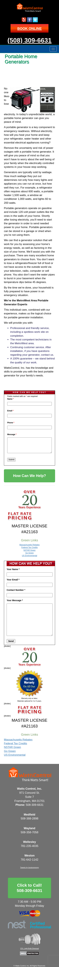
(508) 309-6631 (29, 40)
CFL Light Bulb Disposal (29, 948)
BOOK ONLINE (29, 28)
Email (10, 411)
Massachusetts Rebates (29, 545)
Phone (10, 423)
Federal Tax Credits (29, 547)
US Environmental (29, 556)
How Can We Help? (29, 476)
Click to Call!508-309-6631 (29, 888)
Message (12, 434)
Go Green (29, 553)
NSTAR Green (29, 550)
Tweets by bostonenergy (29, 867)
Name (10, 399)
